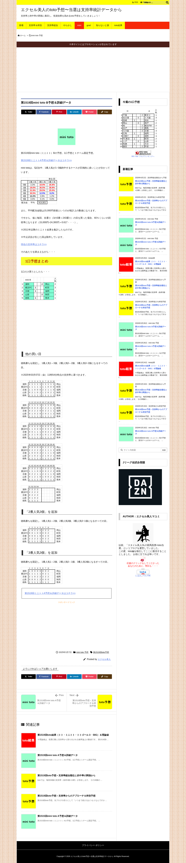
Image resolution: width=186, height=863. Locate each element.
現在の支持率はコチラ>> (34, 244)
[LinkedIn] (74, 112)
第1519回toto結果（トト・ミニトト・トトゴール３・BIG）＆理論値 (73, 735)
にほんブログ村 (143, 575)
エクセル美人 (104, 659)
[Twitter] (28, 112)
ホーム (23, 35)
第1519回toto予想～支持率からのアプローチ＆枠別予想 (66, 796)
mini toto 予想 (37, 35)
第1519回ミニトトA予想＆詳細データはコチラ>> (46, 160)
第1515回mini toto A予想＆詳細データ (57, 816)
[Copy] (104, 112)
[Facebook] (43, 112)
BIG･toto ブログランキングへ (142, 156)
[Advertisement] (93, 69)
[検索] (167, 2)
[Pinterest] (59, 112)
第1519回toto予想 (101, 652)
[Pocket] (89, 112)
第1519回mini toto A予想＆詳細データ (57, 755)
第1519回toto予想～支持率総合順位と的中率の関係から (66, 775)
